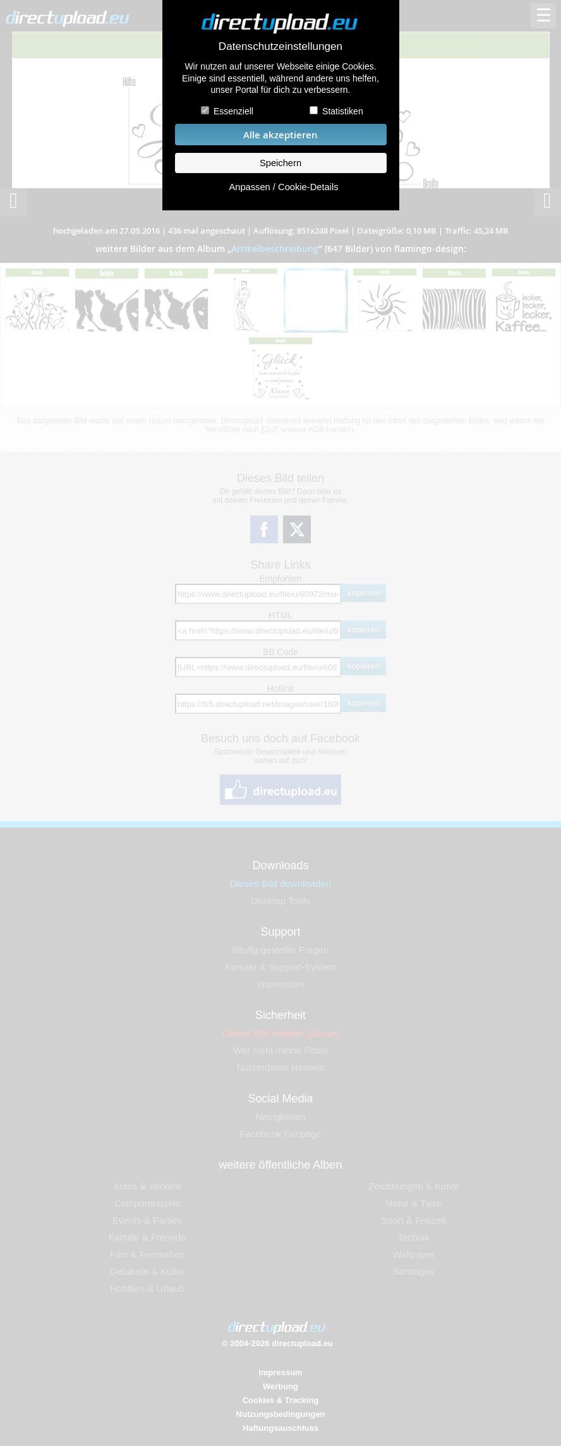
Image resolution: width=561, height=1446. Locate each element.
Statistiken (342, 111)
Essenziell (233, 111)
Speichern (280, 163)
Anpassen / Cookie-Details (283, 187)
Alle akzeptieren (280, 135)
